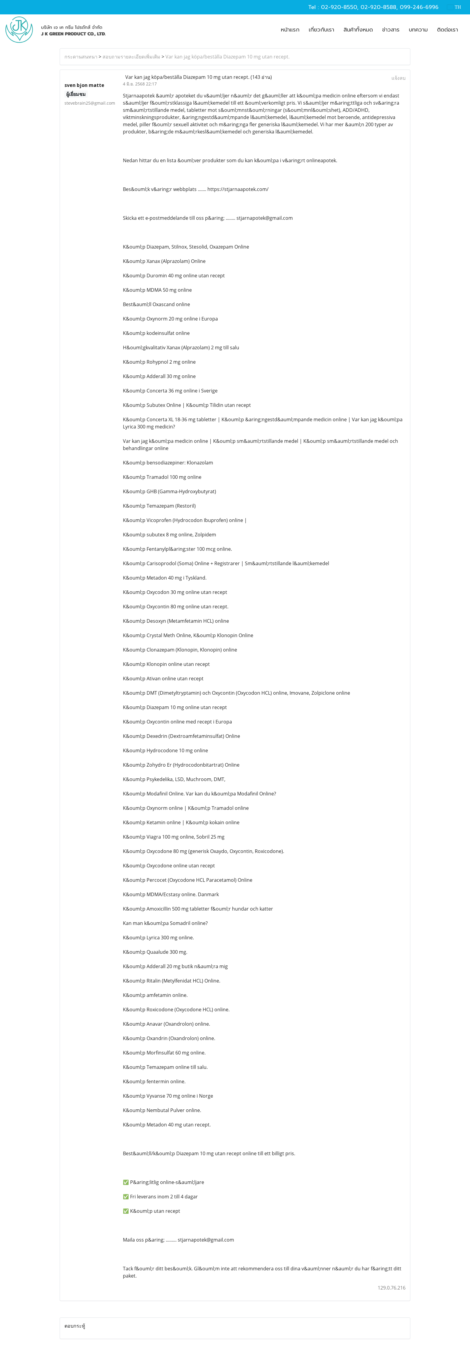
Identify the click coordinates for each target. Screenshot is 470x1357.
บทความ (418, 29)
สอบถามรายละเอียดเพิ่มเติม (131, 56)
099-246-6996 (419, 7)
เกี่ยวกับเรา (321, 29)
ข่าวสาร (391, 29)
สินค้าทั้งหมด (358, 29)
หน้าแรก (290, 29)
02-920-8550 (339, 7)
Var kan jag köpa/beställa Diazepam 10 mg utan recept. (227, 56)
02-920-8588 (378, 7)
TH (454, 7)
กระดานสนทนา (80, 56)
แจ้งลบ (398, 78)
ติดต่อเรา (447, 29)
